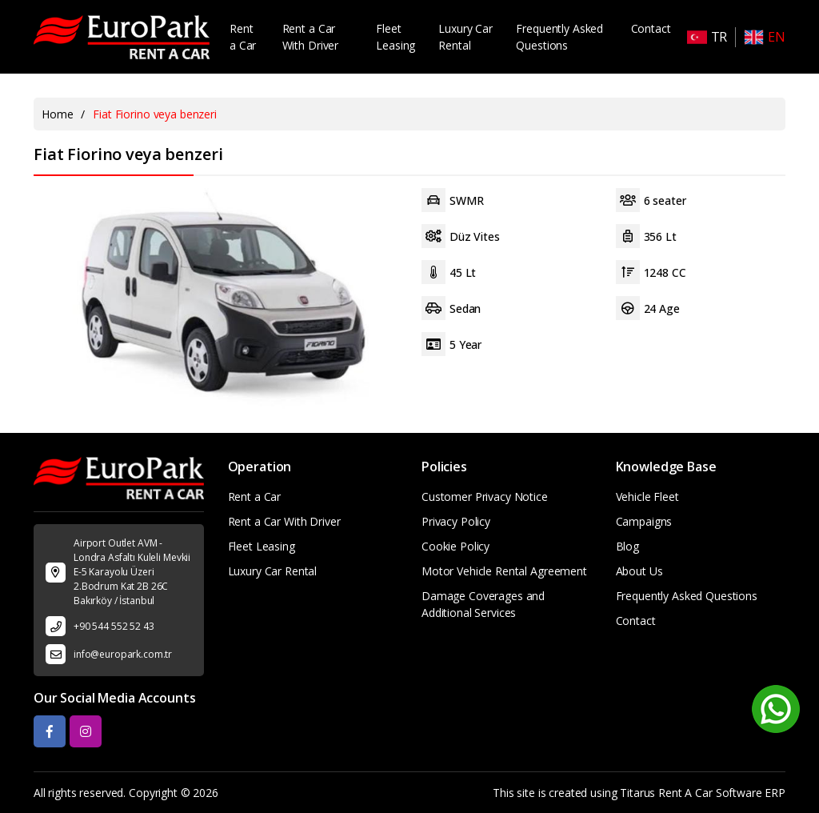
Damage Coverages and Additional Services (483, 604)
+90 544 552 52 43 (114, 626)
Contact (651, 28)
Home (57, 114)
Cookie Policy (455, 546)
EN (764, 37)
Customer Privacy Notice (484, 496)
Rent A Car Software (709, 792)
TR (707, 37)
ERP (775, 792)
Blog (627, 546)
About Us (639, 571)
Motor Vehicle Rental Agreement (504, 571)
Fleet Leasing (395, 37)
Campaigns (644, 521)
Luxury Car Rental (465, 37)
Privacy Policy (455, 521)
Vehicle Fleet (647, 496)
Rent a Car (243, 37)
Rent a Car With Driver (310, 37)
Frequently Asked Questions (559, 37)
